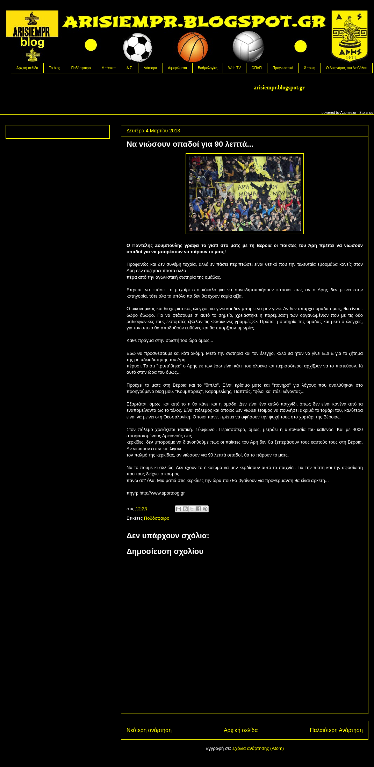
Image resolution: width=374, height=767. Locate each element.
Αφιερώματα (177, 68)
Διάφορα (150, 68)
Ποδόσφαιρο (81, 68)
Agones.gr (348, 113)
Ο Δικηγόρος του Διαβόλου (346, 68)
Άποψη (309, 68)
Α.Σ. (130, 68)
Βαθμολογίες (207, 68)
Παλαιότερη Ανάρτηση (336, 730)
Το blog (54, 68)
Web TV (234, 68)
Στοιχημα (366, 113)
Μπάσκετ (108, 68)
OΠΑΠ (257, 68)
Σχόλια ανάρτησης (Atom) (258, 748)
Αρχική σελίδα (27, 68)
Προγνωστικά (283, 68)
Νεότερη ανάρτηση (149, 730)
